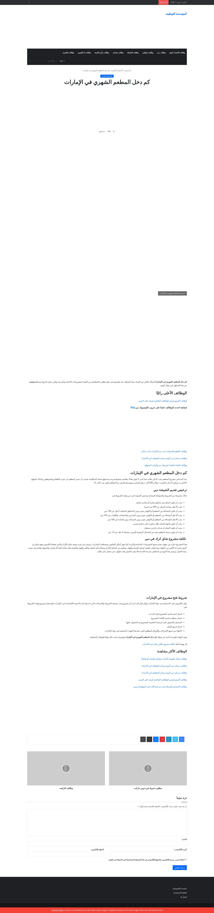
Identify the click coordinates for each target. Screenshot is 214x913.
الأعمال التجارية (117, 70)
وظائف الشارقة (133, 53)
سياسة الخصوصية (180, 888)
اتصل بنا (183, 897)
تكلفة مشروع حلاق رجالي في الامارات (158, 644)
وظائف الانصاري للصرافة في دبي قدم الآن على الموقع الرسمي (160, 686)
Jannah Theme (57, 910)
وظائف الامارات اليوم (177, 53)
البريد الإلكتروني (180, 849)
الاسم (184, 839)
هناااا (132, 407)
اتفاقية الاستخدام (180, 893)
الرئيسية (127, 70)
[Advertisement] (79, 27)
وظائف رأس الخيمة (102, 53)
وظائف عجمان (118, 53)
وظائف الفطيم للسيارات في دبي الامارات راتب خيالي (164, 451)
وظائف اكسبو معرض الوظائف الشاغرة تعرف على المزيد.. (162, 401)
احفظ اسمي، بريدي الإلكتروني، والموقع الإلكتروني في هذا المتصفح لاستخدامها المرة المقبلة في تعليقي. (146, 860)
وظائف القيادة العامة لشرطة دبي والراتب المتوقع (166, 465)
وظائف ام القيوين (84, 53)
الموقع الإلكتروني (97, 849)
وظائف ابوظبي (147, 53)
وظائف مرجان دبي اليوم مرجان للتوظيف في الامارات (164, 458)
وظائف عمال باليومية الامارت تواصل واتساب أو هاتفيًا (164, 659)
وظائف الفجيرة (68, 53)
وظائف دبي (161, 53)
